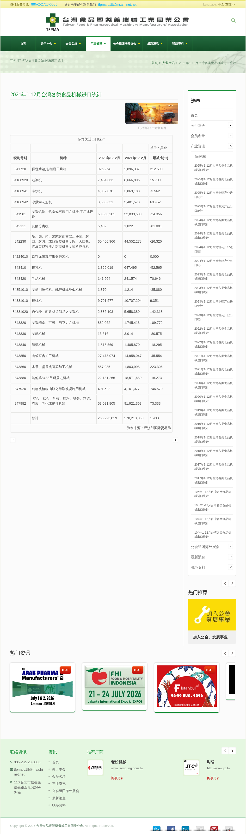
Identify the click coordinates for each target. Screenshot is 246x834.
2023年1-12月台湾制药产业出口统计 (213, 317)
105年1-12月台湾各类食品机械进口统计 (212, 494)
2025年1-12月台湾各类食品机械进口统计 (213, 168)
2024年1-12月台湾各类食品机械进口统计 (213, 222)
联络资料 (179, 43)
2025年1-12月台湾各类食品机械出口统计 (213, 181)
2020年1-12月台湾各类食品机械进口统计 (213, 385)
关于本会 (48, 43)
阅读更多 (117, 778)
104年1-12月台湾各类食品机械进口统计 (212, 521)
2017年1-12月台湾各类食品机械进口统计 (213, 467)
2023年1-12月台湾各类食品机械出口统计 (213, 290)
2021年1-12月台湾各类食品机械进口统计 (213, 358)
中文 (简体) (225, 4)
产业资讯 (98, 43)
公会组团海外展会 (126, 43)
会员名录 (73, 43)
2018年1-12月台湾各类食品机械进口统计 (213, 439)
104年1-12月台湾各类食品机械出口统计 (212, 535)
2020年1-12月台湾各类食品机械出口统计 (213, 399)
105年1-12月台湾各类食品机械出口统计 (212, 507)
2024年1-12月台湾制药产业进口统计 (213, 249)
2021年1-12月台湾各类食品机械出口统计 (213, 371)
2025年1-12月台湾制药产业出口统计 (213, 208)
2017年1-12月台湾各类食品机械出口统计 (213, 480)
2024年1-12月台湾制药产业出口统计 (213, 263)
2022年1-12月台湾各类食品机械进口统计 (213, 331)
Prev (232, 583)
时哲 (211, 761)
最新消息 (154, 43)
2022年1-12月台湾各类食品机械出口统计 (213, 344)
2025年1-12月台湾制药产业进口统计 (213, 195)
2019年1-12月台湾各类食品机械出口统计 (213, 426)
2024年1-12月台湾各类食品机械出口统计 (213, 235)
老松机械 (118, 761)
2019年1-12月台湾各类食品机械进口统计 (213, 412)
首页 (23, 43)
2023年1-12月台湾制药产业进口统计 (213, 304)
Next (225, 583)
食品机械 (200, 156)
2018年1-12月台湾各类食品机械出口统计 (213, 453)
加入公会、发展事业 (210, 637)
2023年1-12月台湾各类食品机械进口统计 (213, 276)
